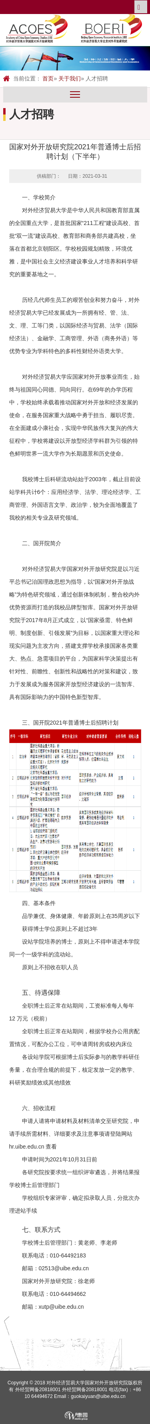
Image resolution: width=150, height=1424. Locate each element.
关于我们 (69, 78)
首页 (48, 78)
